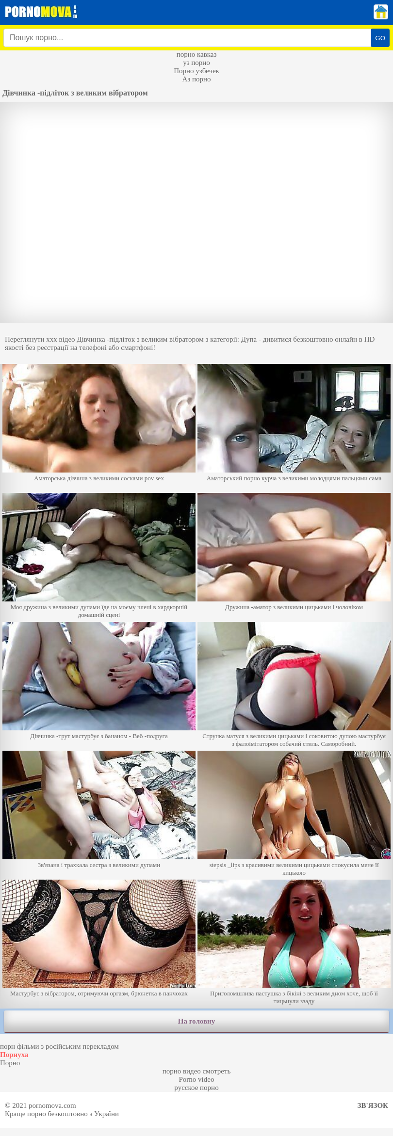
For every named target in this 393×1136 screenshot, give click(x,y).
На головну (196, 1021)
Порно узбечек (196, 71)
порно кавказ (197, 54)
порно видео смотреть (197, 1071)
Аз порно (196, 79)
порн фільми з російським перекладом (59, 1046)
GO (380, 38)
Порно (10, 1063)
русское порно (196, 1087)
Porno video (196, 1079)
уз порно (196, 62)
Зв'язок (373, 1105)
